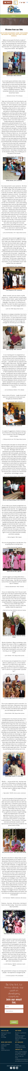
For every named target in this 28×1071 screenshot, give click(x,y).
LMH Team (3, 1034)
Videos (2, 1048)
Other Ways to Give (20, 1045)
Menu (13, 16)
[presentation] (14, 1016)
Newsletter (4, 1045)
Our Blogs (3, 1037)
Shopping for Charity (20, 1047)
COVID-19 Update (5, 1044)
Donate (9, 2)
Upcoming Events (5, 1050)
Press (2, 1047)
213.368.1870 (22, 1054)
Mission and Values (6, 1032)
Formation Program (20, 1035)
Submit (14, 1022)
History (3, 1035)
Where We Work (19, 1037)
